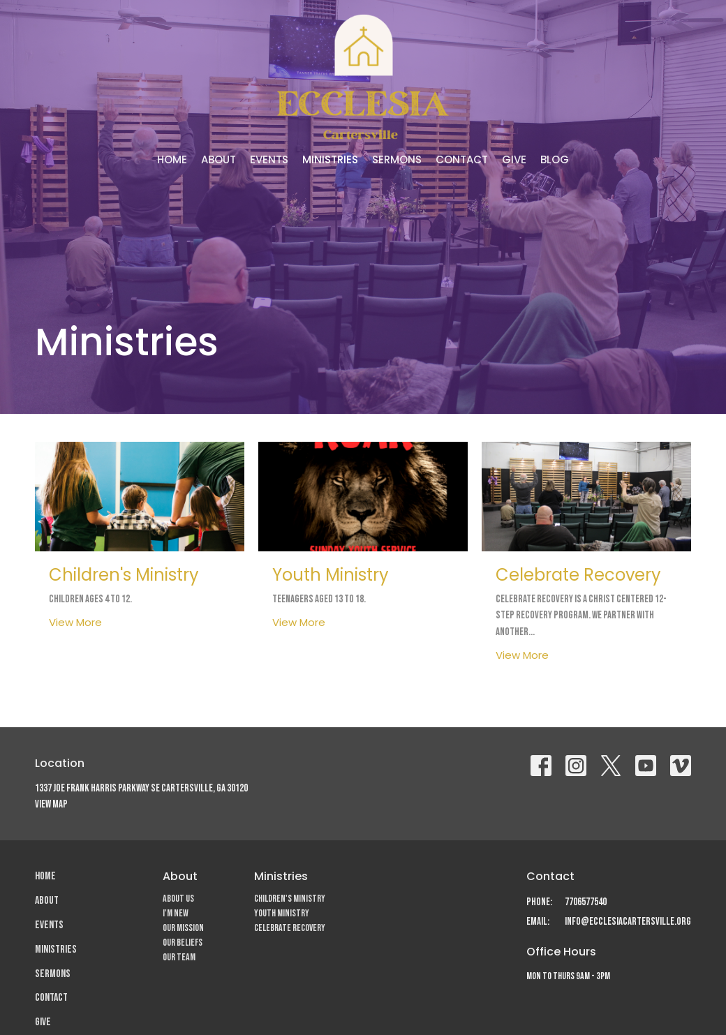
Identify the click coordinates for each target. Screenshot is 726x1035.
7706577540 (586, 902)
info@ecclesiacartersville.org (628, 921)
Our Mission (183, 928)
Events (269, 159)
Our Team (179, 957)
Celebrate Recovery (289, 928)
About (218, 159)
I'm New (175, 913)
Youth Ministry (281, 913)
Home (172, 159)
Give (514, 159)
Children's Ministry (289, 898)
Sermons (397, 159)
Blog (554, 159)
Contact (462, 159)
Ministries (330, 159)
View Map (51, 804)
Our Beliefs (182, 942)
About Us (178, 898)
